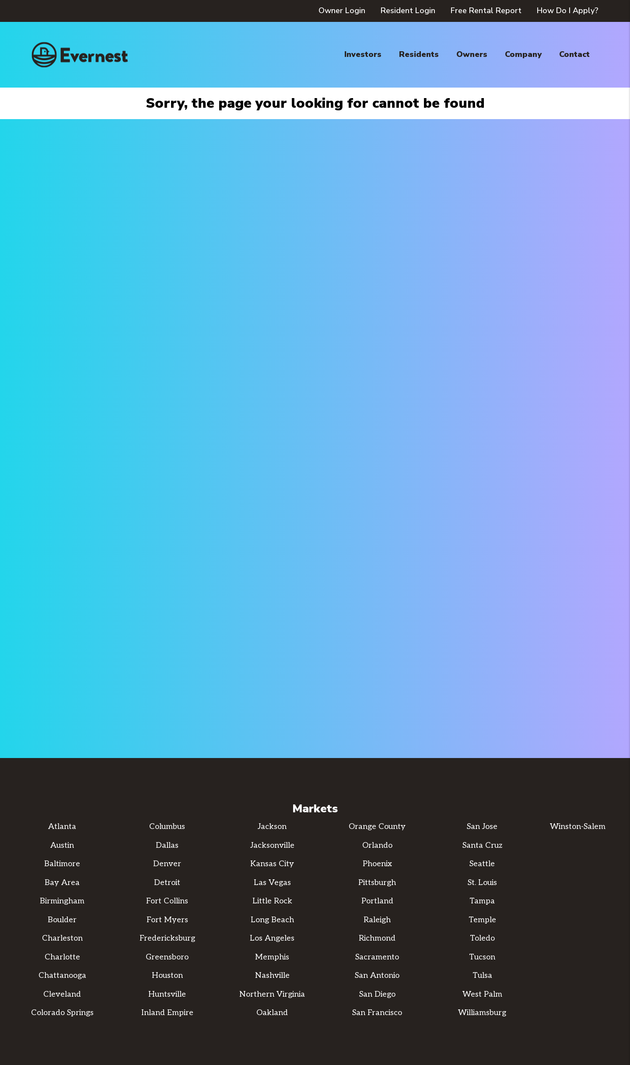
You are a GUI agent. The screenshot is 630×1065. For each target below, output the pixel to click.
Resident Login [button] (408, 10)
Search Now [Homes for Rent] (173, 525)
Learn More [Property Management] (315, 525)
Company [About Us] (523, 54)
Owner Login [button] (341, 10)
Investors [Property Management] (363, 54)
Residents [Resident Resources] (419, 54)
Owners (471, 54)
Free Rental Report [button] (486, 10)
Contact (574, 54)
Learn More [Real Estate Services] (456, 525)
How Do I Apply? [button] (567, 10)
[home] (80, 55)
